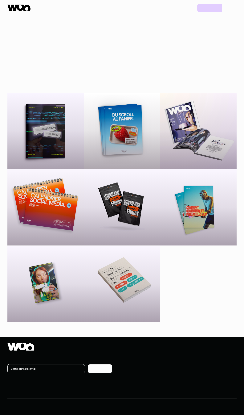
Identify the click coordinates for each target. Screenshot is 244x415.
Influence (156, 355)
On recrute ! (219, 362)
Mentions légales (226, 407)
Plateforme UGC (82, 8)
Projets (171, 8)
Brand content (159, 369)
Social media (158, 362)
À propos (217, 355)
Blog (187, 8)
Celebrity (156, 375)
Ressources (150, 8)
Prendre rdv (209, 8)
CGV (207, 407)
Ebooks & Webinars (193, 369)
